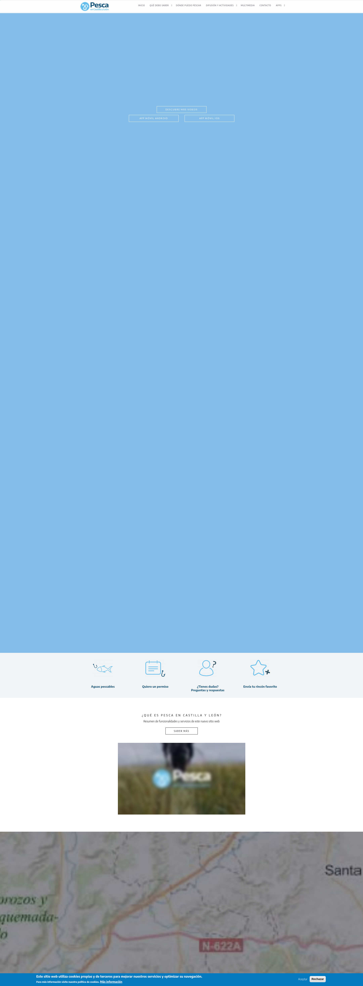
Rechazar (317, 979)
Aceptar (302, 979)
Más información (111, 981)
